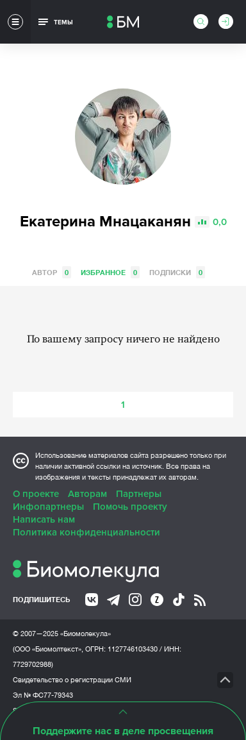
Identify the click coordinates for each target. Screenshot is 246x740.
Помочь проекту (130, 506)
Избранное (110, 272)
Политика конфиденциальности (86, 532)
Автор (51, 272)
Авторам (87, 494)
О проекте (36, 494)
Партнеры (138, 494)
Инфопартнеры (48, 506)
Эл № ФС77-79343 (43, 695)
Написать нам (44, 519)
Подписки (177, 272)
